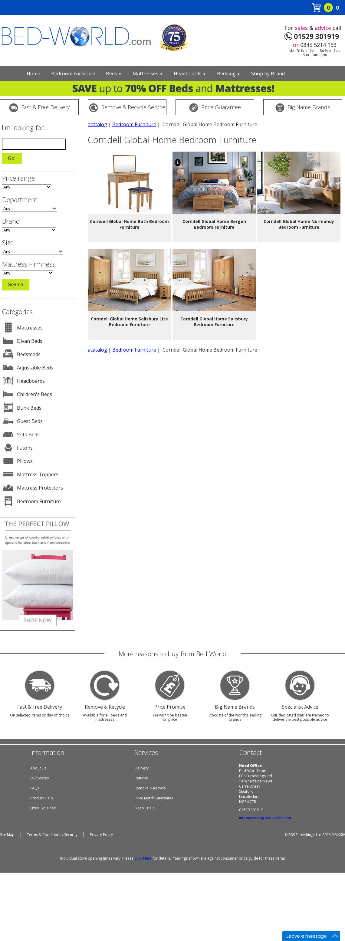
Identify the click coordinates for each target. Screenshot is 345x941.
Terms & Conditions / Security (52, 834)
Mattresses (148, 73)
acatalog (97, 124)
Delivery (142, 768)
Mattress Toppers (37, 474)
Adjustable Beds (35, 367)
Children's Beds (34, 394)
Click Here (143, 858)
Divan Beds (29, 341)
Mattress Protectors (40, 487)
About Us (38, 768)
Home (33, 73)
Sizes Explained (43, 808)
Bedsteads (29, 354)
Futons (25, 447)
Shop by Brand (268, 73)
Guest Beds (30, 421)
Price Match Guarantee (154, 798)
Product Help (41, 798)
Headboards (190, 73)
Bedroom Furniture (73, 73)
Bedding (228, 73)
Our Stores (39, 778)
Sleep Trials (144, 808)
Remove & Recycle (150, 788)
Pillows (25, 461)
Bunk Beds (29, 408)
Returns (141, 778)
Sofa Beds (28, 434)
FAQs (34, 788)
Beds (114, 73)
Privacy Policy (101, 834)
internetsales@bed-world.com (265, 818)
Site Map (7, 834)
